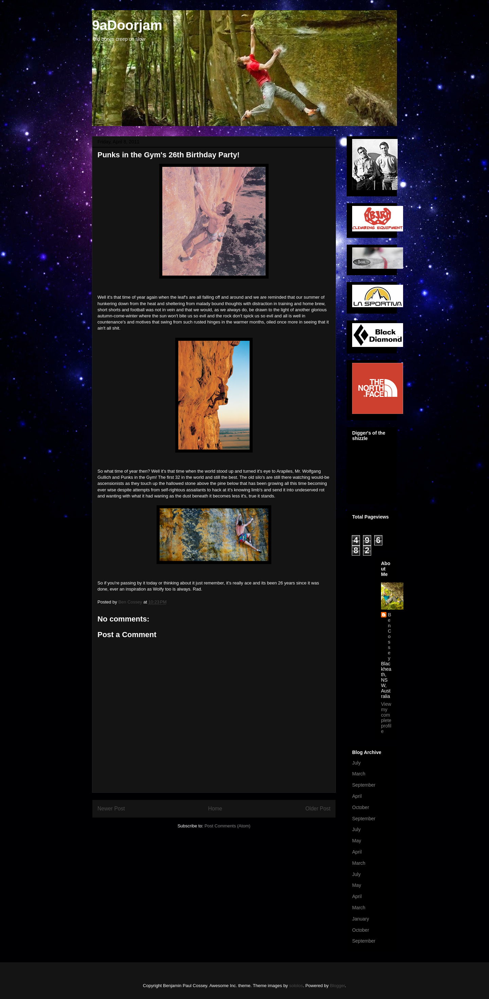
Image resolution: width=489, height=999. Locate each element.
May (356, 840)
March (358, 773)
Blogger (337, 985)
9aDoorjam (127, 25)
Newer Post (111, 808)
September (363, 785)
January (360, 919)
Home (215, 808)
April (357, 796)
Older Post (317, 808)
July (356, 763)
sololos (296, 985)
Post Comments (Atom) (227, 825)
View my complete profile (386, 717)
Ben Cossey (389, 636)
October (360, 807)
